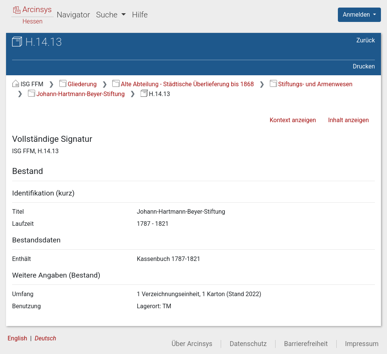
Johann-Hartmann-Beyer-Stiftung (76, 94)
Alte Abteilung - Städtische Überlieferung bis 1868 (183, 84)
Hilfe (139, 14)
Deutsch (45, 338)
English (17, 338)
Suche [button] (107, 14)
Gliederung (78, 84)
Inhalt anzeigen (348, 120)
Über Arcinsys (192, 344)
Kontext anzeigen (292, 120)
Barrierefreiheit (306, 344)
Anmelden (357, 14)
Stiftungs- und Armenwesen (311, 84)
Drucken (364, 66)
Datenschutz (248, 344)
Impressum (362, 344)
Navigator (73, 14)
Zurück (365, 40)
